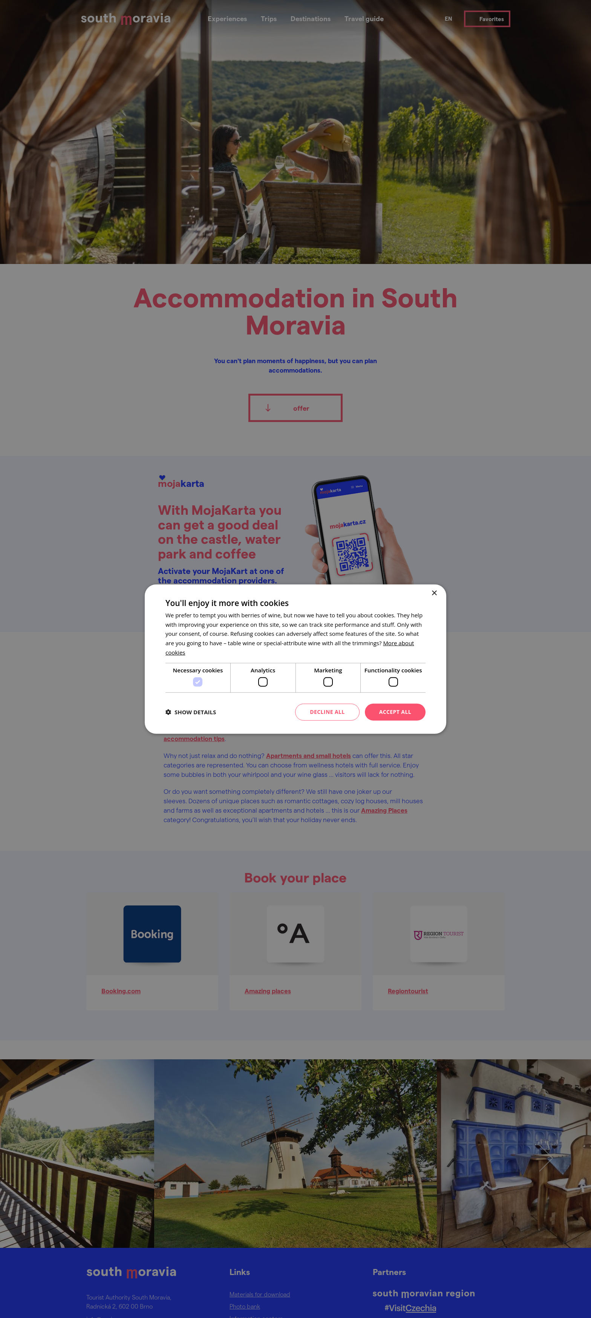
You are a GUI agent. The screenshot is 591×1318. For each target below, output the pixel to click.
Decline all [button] (327, 711)
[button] (190, 712)
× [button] (434, 593)
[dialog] (295, 659)
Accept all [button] (395, 711)
